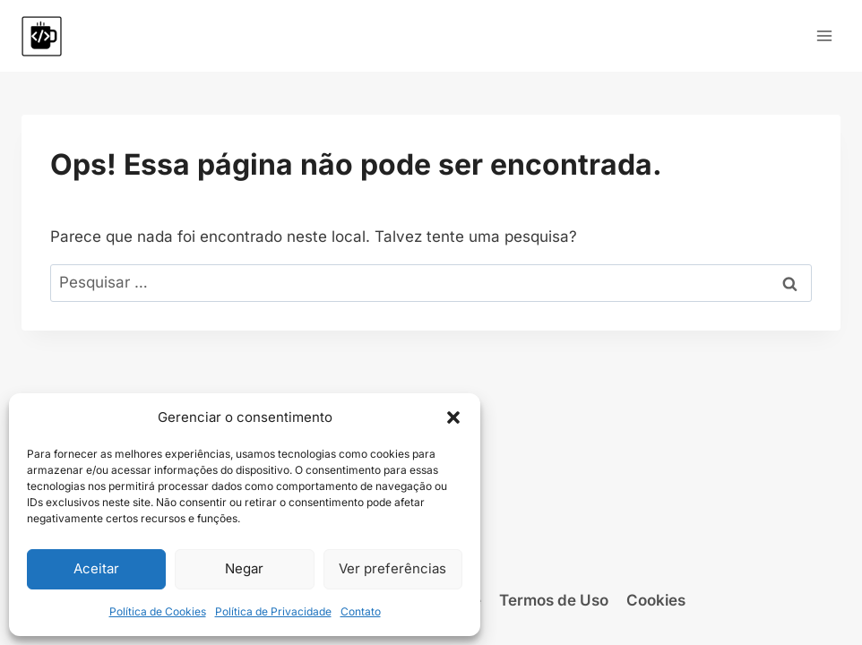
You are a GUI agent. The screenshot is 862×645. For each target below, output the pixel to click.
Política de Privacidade (273, 611)
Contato (360, 611)
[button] (453, 417)
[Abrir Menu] (823, 35)
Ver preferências (392, 568)
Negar (244, 568)
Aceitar (96, 568)
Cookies (655, 600)
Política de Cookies (157, 611)
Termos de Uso (553, 600)
